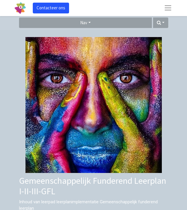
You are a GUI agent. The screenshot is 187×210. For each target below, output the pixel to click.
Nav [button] (83, 22)
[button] (160, 23)
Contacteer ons (51, 7)
